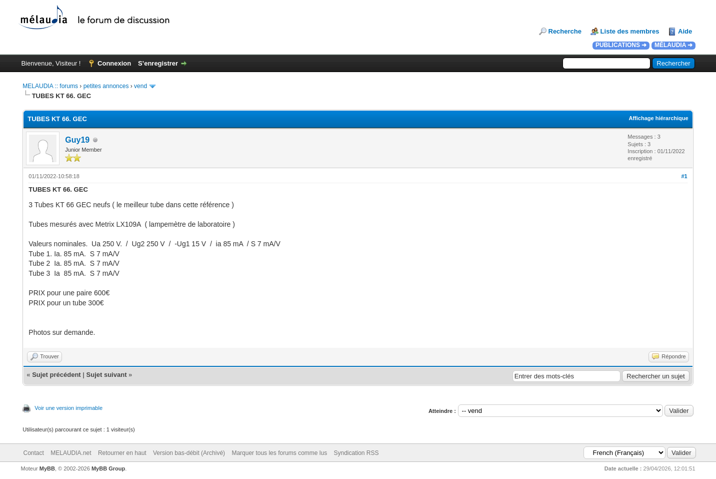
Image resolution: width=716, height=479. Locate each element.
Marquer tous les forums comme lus (279, 452)
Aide (685, 31)
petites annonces (106, 86)
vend (140, 86)
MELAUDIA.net (70, 452)
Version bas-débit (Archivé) (189, 452)
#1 (684, 176)
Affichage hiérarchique (658, 118)
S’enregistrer (158, 63)
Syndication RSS (356, 452)
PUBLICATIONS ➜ (621, 45)
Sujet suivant (106, 374)
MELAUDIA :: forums (50, 86)
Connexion (114, 63)
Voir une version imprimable (68, 408)
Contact (34, 452)
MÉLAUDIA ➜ (673, 45)
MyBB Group (108, 468)
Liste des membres (630, 31)
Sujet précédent (56, 374)
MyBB (47, 468)
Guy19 (77, 140)
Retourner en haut (122, 452)
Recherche (565, 31)
